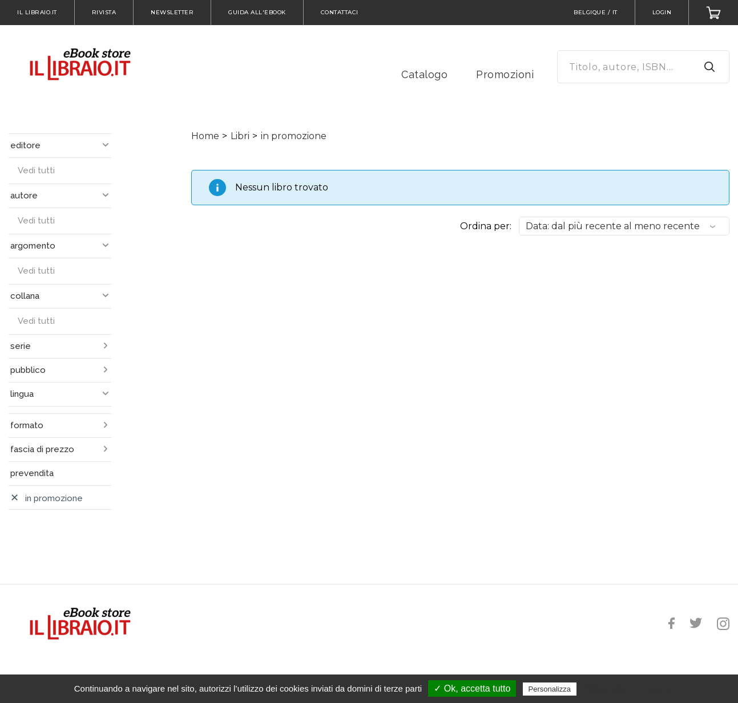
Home (205, 136)
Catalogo (424, 74)
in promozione (293, 136)
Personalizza (550, 689)
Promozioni (505, 74)
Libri (240, 136)
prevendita (32, 473)
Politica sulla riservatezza (627, 688)
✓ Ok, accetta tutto (472, 688)
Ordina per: (485, 226)
